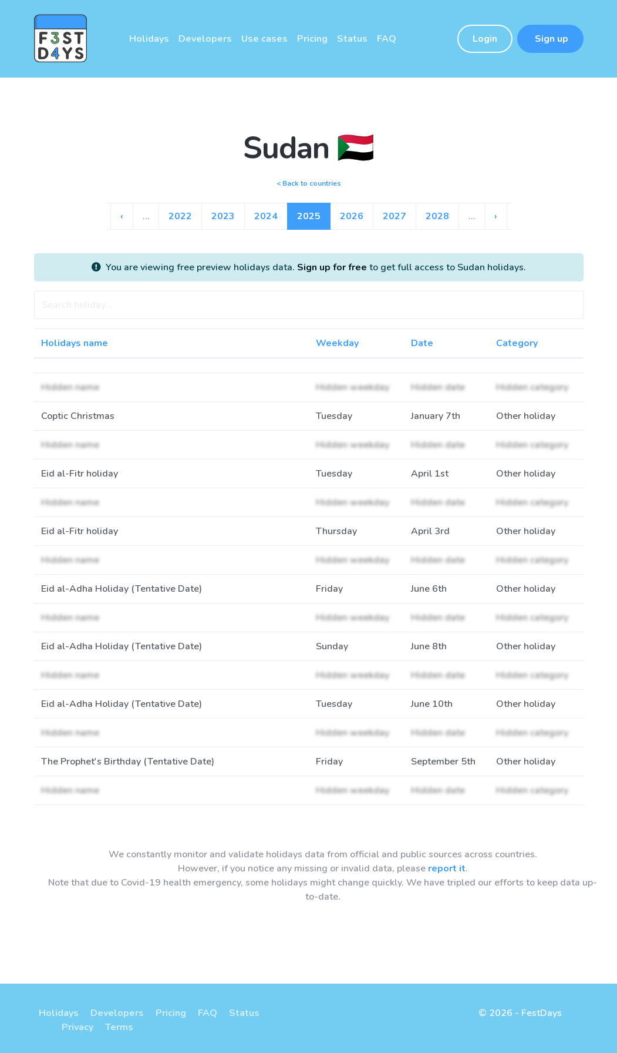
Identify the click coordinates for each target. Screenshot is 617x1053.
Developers (117, 1013)
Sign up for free (332, 267)
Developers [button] (205, 38)
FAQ (207, 1013)
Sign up (550, 38)
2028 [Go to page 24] (437, 216)
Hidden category (532, 387)
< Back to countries (309, 183)
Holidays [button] (149, 38)
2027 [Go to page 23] (394, 216)
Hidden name (70, 387)
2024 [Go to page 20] (266, 216)
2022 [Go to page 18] (180, 216)
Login (485, 38)
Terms (119, 1027)
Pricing (171, 1013)
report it (447, 868)
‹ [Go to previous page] (121, 216)
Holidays (59, 1013)
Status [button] (352, 38)
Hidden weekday (352, 387)
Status (244, 1013)
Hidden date (438, 387)
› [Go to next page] (495, 216)
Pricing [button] (312, 38)
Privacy (77, 1027)
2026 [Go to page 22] (351, 216)
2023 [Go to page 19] (223, 216)
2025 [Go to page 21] (309, 216)
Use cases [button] (264, 38)
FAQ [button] (386, 38)
